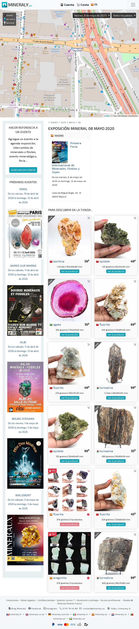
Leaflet (106, 116)
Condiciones (12, 600)
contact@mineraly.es (94, 608)
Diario (54, 122)
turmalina (104, 387)
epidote (103, 261)
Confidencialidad (46, 600)
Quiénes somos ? (65, 600)
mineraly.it (80, 614)
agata (55, 324)
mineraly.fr (14, 614)
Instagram (50, 608)
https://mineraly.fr (121, 608)
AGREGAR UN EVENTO (23, 169)
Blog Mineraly (17, 608)
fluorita (103, 324)
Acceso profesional (111, 600)
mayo (72, 122)
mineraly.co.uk (35, 614)
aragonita (58, 577)
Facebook (34, 608)
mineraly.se (77, 618)
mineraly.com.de (59, 614)
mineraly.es (100, 614)
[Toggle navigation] (133, 4)
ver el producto (69, 271)
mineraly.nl (119, 614)
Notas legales (28, 600)
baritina (57, 261)
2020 (63, 122)
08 (79, 122)
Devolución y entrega (87, 600)
